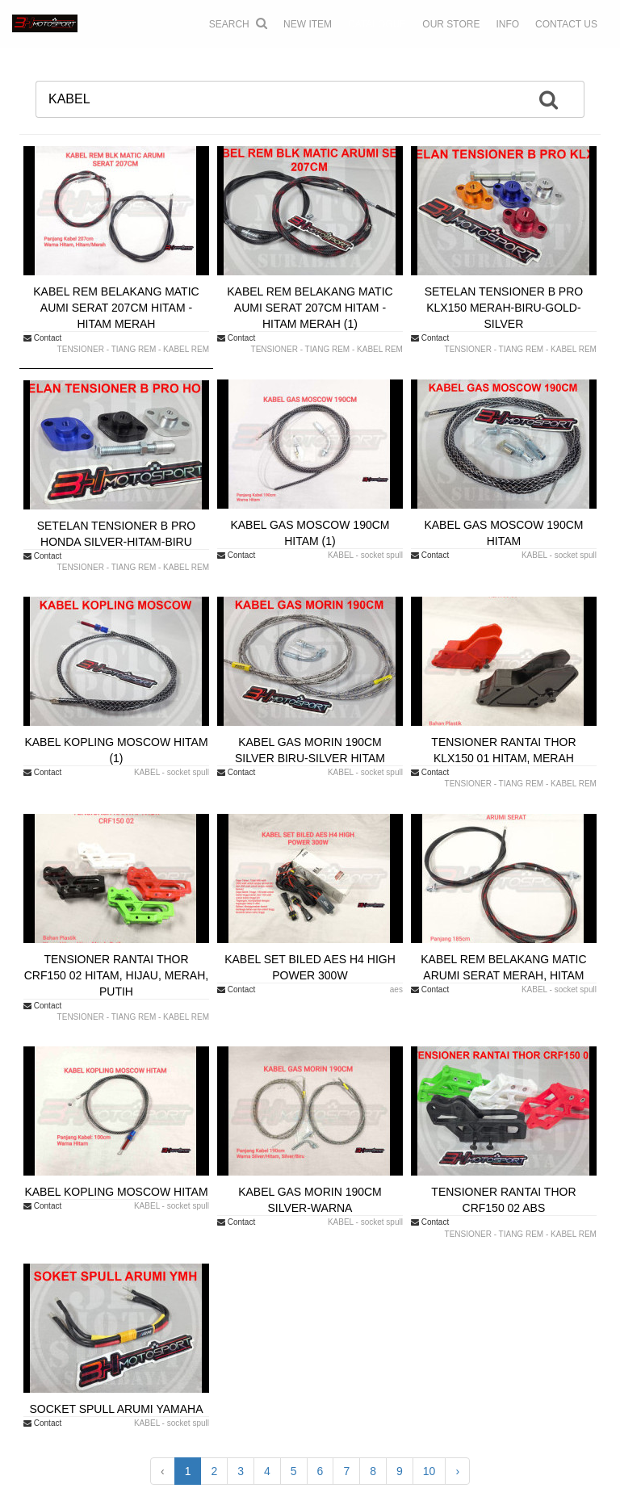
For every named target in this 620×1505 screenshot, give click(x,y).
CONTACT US (566, 24)
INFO (507, 24)
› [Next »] (457, 1471)
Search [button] (238, 23)
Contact (42, 337)
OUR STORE (451, 24)
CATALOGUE (377, 24)
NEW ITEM (307, 24)
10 (429, 1471)
